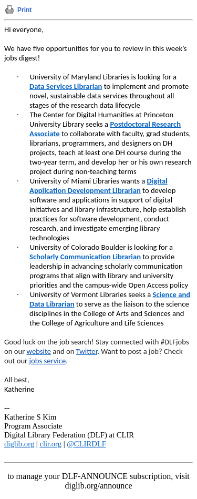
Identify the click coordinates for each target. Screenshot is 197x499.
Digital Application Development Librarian (98, 185)
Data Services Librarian (65, 86)
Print (24, 10)
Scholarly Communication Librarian (85, 256)
